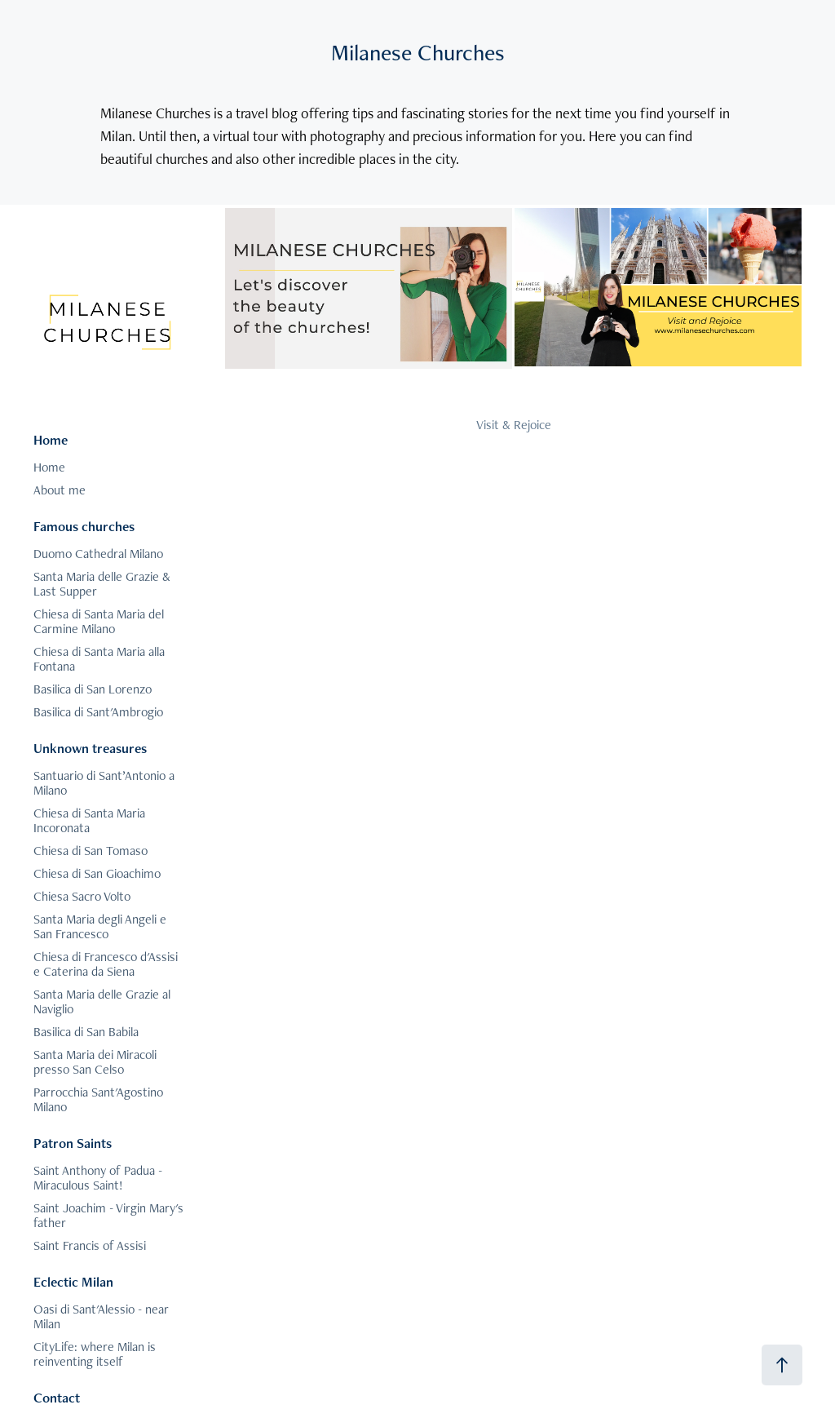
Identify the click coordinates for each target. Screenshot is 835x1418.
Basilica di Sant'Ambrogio (98, 711)
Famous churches (84, 526)
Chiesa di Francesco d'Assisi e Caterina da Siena (105, 964)
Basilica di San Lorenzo (92, 689)
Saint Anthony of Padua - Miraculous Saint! (97, 1178)
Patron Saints (72, 1143)
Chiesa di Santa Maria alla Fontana (99, 659)
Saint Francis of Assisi (89, 1245)
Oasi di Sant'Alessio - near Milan (101, 1316)
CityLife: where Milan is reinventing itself (94, 1354)
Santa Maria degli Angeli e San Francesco (99, 926)
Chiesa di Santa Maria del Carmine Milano (98, 621)
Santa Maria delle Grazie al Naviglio (101, 1001)
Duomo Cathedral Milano (98, 553)
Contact (56, 1398)
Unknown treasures (90, 748)
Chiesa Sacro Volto (81, 896)
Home (50, 440)
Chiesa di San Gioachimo (97, 873)
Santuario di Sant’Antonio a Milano (104, 783)
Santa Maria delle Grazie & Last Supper (101, 584)
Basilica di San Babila (86, 1031)
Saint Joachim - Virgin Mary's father (108, 1215)
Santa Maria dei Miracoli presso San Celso (95, 1062)
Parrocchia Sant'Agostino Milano (98, 1099)
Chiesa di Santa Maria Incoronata (89, 820)
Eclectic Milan (73, 1282)
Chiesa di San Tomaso (90, 850)
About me (59, 490)
